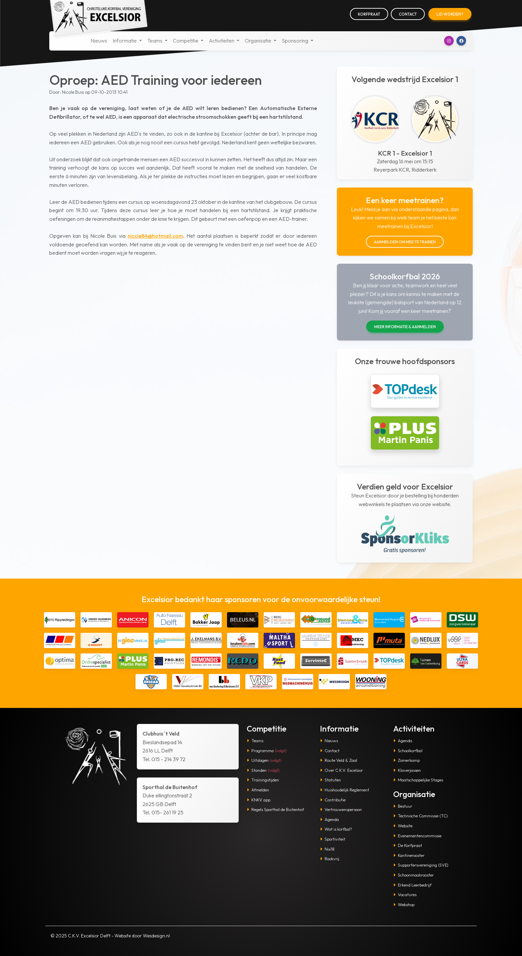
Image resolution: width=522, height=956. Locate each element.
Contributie (333, 799)
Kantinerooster (408, 855)
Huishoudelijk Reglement (344, 789)
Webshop (403, 904)
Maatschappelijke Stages (418, 779)
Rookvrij (329, 858)
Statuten (330, 779)
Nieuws (99, 40)
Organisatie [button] (258, 40)
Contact (408, 14)
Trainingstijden (263, 779)
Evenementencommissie (417, 835)
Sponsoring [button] (295, 40)
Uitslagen (264, 760)
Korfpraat (369, 14)
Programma (267, 750)
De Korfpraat (407, 845)
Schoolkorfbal (407, 750)
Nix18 (327, 849)
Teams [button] (155, 40)
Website (402, 825)
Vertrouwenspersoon (341, 809)
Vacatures (404, 894)
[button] (449, 41)
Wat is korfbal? (336, 829)
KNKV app (258, 799)
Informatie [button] (125, 40)
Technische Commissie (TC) (420, 815)
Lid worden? (449, 14)
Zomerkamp (406, 760)
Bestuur (402, 806)
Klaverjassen (407, 770)
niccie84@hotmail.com (155, 235)
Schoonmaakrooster (413, 875)
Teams (255, 740)
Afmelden (258, 789)
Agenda (329, 819)
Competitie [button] (186, 40)
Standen (263, 770)
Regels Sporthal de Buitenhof (275, 809)
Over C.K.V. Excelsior (341, 770)
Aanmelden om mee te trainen (405, 241)
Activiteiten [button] (222, 40)
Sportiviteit (332, 839)
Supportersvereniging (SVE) (420, 865)
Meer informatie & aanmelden (405, 326)
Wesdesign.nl (156, 936)
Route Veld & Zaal (338, 760)
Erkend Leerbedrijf (412, 885)
